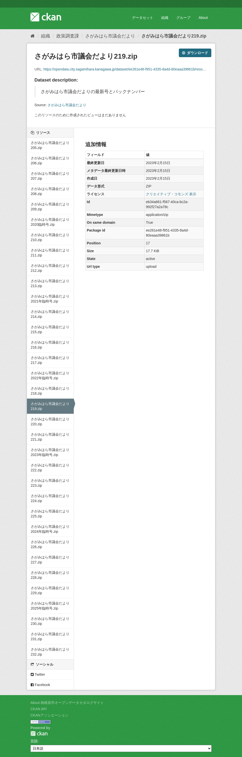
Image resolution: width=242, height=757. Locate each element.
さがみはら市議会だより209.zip (50, 206)
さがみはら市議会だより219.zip (173, 36)
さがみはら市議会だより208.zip (50, 191)
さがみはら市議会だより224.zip (50, 498)
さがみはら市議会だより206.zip (50, 160)
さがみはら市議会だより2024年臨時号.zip (50, 529)
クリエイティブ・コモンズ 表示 (171, 194)
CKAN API (38, 709)
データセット (142, 18)
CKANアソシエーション (49, 715)
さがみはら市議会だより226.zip (50, 544)
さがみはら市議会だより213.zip (50, 283)
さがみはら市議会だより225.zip (50, 513)
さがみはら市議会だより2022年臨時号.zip (50, 375)
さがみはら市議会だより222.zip (50, 467)
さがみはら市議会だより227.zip (50, 559)
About (203, 18)
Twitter (38, 674)
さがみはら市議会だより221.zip (50, 436)
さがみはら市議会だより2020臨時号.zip (50, 221)
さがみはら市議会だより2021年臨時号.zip (50, 298)
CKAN (39, 733)
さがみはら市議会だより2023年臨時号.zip (50, 452)
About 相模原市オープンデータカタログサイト (67, 703)
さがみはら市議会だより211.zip (50, 252)
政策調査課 (67, 36)
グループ (183, 18)
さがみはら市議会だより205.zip (50, 145)
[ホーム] (32, 36)
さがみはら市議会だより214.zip (50, 314)
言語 (33, 741)
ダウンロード (195, 53)
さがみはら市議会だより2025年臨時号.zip (50, 605)
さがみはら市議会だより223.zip (50, 482)
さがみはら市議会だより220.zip (50, 421)
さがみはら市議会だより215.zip (50, 329)
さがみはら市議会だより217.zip (50, 360)
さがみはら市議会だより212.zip (50, 268)
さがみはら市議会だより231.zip (50, 636)
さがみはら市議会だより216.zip (50, 344)
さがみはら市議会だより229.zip (50, 590)
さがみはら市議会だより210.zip (50, 237)
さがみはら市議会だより (110, 36)
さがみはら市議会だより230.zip (50, 621)
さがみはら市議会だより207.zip (50, 175)
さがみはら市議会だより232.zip (50, 651)
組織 (164, 18)
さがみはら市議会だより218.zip (50, 390)
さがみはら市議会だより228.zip (50, 575)
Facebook (40, 685)
